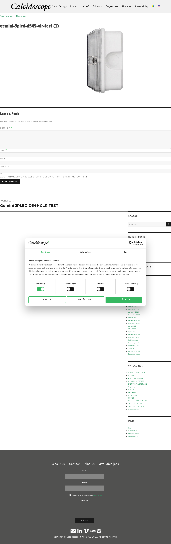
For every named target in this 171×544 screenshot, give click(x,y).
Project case (112, 6)
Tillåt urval (85, 299)
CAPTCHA (84, 500)
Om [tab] (125, 252)
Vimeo (86, 531)
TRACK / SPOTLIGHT (136, 406)
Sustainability (141, 6)
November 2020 (134, 337)
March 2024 (132, 306)
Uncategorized (133, 409)
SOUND (131, 398)
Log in (130, 428)
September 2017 (134, 346)
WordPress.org (133, 436)
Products (74, 6)
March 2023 (132, 318)
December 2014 (134, 354)
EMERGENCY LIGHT (136, 373)
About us (126, 6)
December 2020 (134, 334)
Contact (74, 464)
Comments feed (133, 434)
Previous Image (6, 16)
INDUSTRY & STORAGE (137, 384)
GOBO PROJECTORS (136, 381)
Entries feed (132, 431)
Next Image (21, 16)
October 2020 (133, 340)
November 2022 (134, 323)
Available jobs (109, 464)
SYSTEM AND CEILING (137, 401)
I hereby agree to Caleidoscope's (87, 495)
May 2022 (132, 329)
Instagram (99, 531)
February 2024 (133, 309)
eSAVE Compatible (135, 378)
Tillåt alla (124, 299)
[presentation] (84, 508)
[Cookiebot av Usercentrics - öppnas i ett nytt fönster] (131, 243)
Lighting (131, 387)
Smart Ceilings (59, 6)
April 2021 (132, 332)
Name (3, 150)
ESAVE (131, 376)
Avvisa (47, 299)
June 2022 (132, 326)
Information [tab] (85, 252)
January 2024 (133, 312)
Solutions (97, 6)
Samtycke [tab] (45, 252)
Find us (89, 464)
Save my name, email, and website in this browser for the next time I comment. (44, 177)
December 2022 (134, 320)
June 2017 (132, 348)
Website (4, 166)
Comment (6, 128)
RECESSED (132, 395)
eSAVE (86, 6)
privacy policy (97, 495)
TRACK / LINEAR (135, 404)
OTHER (131, 390)
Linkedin (79, 531)
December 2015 (134, 351)
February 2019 (133, 343)
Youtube (93, 531)
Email (4, 158)
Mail (73, 531)
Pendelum (132, 392)
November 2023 (134, 315)
